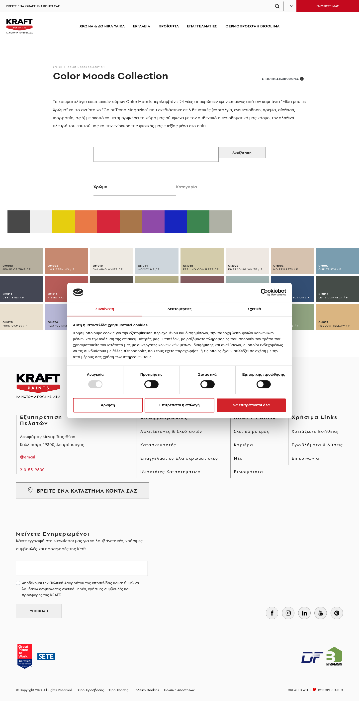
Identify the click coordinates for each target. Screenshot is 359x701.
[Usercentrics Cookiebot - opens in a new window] (264, 292)
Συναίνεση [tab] (104, 309)
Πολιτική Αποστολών (179, 690)
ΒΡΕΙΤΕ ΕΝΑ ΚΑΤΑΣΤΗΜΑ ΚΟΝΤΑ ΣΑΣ (33, 6)
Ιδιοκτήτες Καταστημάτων (170, 471)
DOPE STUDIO (332, 690)
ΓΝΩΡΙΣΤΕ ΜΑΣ (327, 6)
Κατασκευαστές (158, 444)
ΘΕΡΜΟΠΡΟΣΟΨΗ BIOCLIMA (252, 26)
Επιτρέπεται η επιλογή (179, 405)
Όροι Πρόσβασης (91, 690)
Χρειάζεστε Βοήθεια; (315, 431)
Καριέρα (243, 444)
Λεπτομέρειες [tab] (180, 309)
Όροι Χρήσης (118, 690)
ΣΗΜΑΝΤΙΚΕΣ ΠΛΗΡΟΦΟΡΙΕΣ (283, 79)
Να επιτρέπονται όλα (251, 405)
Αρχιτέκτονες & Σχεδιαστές (171, 431)
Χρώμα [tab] (100, 186)
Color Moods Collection (86, 67)
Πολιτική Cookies (146, 690)
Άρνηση (108, 405)
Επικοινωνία (305, 458)
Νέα (238, 458)
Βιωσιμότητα (248, 471)
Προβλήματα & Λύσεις (317, 444)
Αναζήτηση (242, 152)
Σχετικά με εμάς (252, 431)
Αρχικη (57, 67)
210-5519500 (32, 469)
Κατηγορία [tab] (186, 186)
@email (27, 457)
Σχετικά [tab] (254, 309)
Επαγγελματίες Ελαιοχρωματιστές (179, 458)
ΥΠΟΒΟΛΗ (39, 611)
